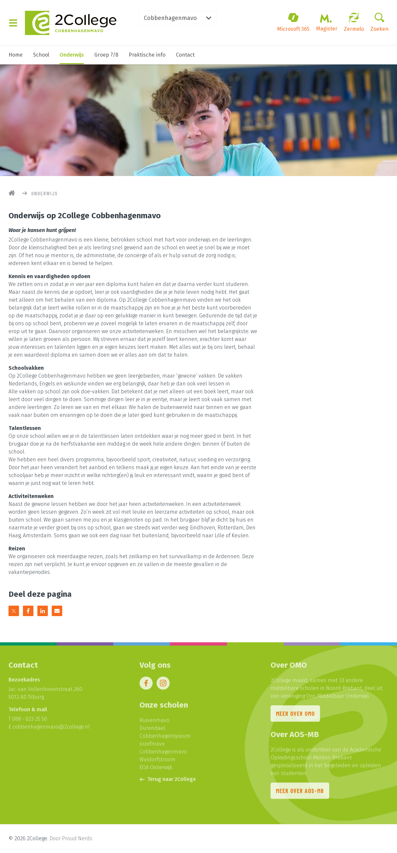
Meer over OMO (295, 715)
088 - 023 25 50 (29, 721)
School (41, 55)
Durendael (152, 730)
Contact (185, 55)
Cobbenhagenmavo (177, 18)
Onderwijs (72, 55)
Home (16, 55)
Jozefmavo (152, 745)
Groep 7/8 (106, 55)
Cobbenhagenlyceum (165, 738)
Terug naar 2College (168, 781)
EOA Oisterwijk (156, 769)
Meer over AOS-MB (300, 792)
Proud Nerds (77, 838)
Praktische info (147, 55)
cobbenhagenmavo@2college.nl (51, 728)
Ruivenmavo (154, 722)
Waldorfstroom (158, 761)
